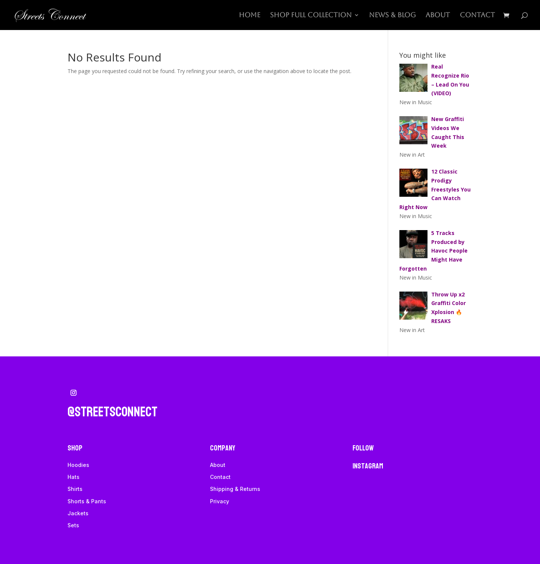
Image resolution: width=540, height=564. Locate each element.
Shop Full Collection (311, 15)
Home (249, 15)
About (438, 15)
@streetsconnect (113, 412)
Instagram (367, 466)
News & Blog (392, 15)
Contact (477, 15)
